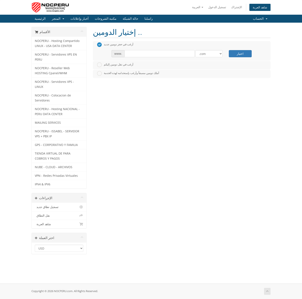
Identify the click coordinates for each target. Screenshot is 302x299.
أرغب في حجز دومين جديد (115, 44)
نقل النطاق (59, 215)
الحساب (260, 19)
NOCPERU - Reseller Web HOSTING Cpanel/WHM (52, 70)
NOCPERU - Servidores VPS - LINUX (54, 84)
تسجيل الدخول (217, 7)
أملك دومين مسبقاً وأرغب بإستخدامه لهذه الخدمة (128, 73)
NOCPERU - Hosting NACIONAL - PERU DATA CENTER (57, 111)
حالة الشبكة (130, 19)
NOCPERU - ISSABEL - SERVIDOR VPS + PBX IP (57, 133)
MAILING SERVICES (48, 123)
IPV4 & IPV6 (42, 184)
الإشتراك (236, 7)
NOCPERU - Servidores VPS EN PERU (56, 57)
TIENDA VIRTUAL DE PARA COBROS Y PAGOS (52, 156)
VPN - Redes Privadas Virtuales (56, 176)
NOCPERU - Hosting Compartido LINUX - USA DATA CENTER (57, 43)
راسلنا (148, 19)
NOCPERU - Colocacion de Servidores (53, 98)
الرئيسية (40, 19)
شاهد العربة (260, 7)
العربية (197, 7)
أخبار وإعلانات (79, 19)
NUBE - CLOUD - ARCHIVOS (53, 167)
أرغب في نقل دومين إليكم (115, 64)
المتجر (58, 19)
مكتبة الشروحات (105, 19)
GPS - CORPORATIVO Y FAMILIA (56, 145)
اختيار (240, 54)
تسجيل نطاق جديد (59, 206)
